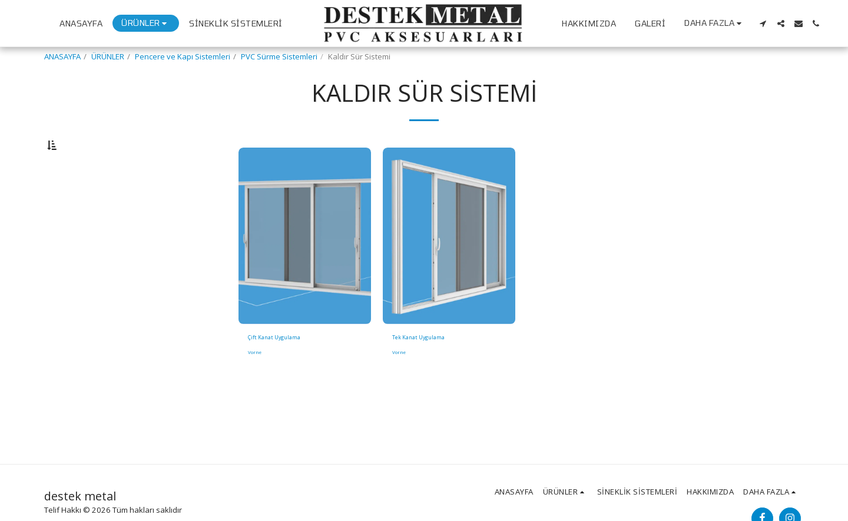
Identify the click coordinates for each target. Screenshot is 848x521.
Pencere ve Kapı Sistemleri (182, 56)
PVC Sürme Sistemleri (279, 56)
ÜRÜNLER (107, 56)
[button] (763, 23)
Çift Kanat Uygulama (284, 369)
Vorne (255, 386)
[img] (304, 266)
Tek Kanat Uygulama (429, 369)
